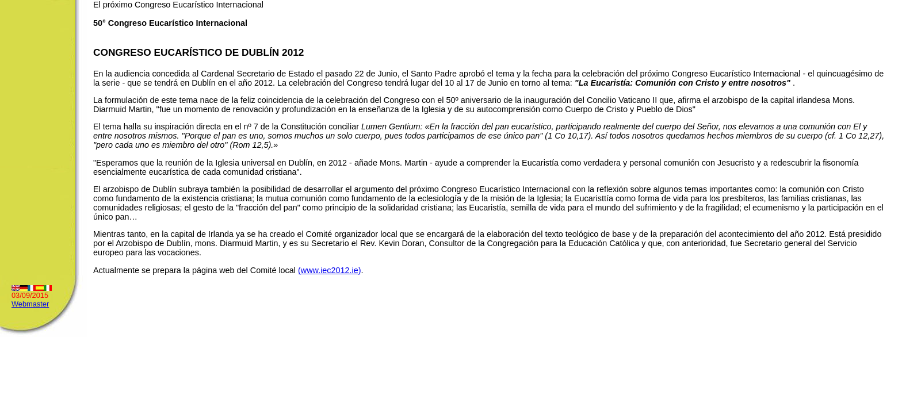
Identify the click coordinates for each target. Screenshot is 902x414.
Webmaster (30, 304)
